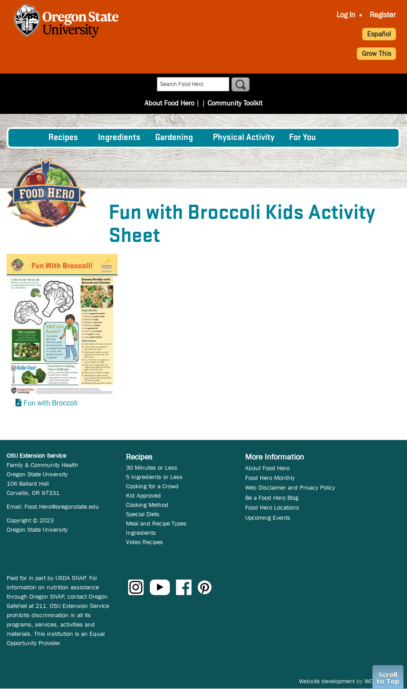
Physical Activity (243, 137)
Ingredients (119, 137)
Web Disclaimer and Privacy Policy (290, 487)
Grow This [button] (376, 53)
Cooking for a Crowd (152, 486)
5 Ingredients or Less (154, 477)
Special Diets (143, 514)
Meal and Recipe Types (156, 523)
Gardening (174, 137)
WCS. (371, 681)
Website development (327, 681)
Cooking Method (147, 505)
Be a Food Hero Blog (271, 498)
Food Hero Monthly (270, 478)
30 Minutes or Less (151, 467)
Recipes (63, 137)
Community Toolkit (232, 85)
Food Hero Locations (272, 507)
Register (383, 14)
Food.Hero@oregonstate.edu (61, 506)
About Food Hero (172, 85)
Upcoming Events (267, 518)
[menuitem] (28, 137)
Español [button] (379, 34)
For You (302, 137)
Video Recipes (144, 542)
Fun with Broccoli (50, 403)
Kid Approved (143, 495)
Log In (346, 14)
